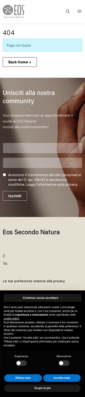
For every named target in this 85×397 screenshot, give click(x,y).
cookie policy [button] (11, 318)
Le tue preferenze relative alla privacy (34, 280)
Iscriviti (14, 195)
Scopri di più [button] (42, 388)
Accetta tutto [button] (62, 378)
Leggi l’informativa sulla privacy (51, 184)
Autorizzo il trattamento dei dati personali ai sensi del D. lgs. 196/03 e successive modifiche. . (44, 179)
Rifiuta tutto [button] (23, 378)
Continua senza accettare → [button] (42, 298)
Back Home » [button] (19, 62)
